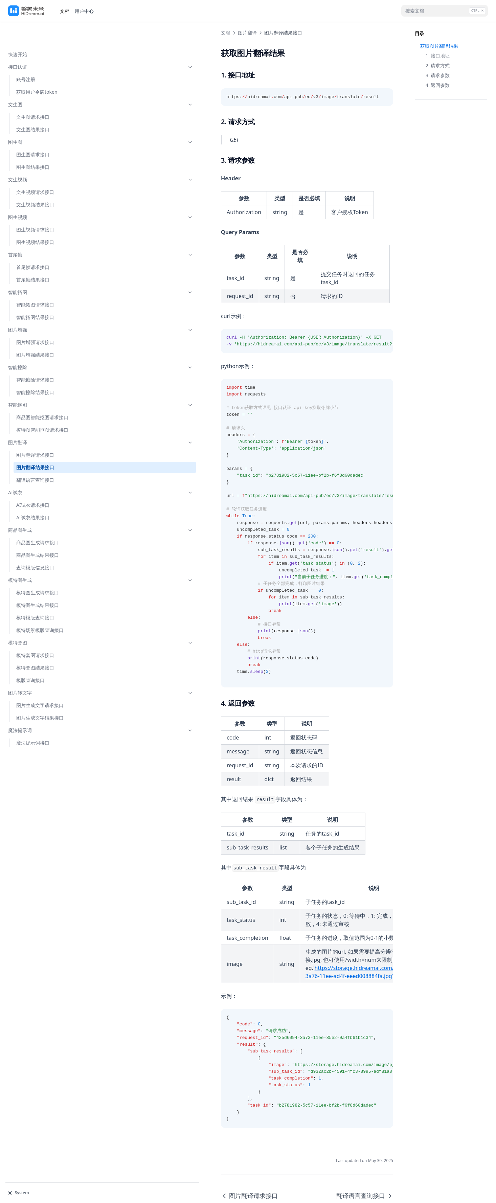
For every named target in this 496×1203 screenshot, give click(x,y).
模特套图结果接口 (35, 646)
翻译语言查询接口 (35, 458)
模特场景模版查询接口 (40, 608)
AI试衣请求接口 (32, 483)
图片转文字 (41, 671)
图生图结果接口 (32, 145)
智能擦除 (41, 345)
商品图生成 (41, 508)
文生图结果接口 (32, 108)
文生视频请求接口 (35, 170)
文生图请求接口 (32, 95)
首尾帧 (41, 233)
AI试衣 (41, 471)
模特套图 (41, 621)
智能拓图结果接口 (35, 295)
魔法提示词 (41, 708)
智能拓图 (41, 270)
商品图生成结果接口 (37, 533)
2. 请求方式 (438, 65)
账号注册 (25, 57)
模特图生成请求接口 (37, 571)
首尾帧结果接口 (32, 258)
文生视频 (41, 158)
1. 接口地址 (438, 55)
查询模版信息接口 (35, 546)
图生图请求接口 (32, 133)
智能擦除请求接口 (35, 358)
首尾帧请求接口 (32, 245)
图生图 (41, 120)
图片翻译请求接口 (35, 433)
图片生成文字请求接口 (40, 683)
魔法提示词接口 (32, 721)
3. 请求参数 (438, 75)
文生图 (41, 83)
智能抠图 (41, 383)
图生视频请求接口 (35, 208)
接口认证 (41, 45)
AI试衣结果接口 (32, 496)
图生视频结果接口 (35, 220)
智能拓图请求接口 (35, 283)
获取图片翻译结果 (439, 46)
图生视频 (41, 195)
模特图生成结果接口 (37, 583)
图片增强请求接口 (35, 320)
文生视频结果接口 (35, 183)
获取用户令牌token (37, 70)
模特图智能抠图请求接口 (42, 408)
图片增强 (41, 308)
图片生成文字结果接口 (40, 696)
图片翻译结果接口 (35, 445)
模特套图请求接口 (35, 633)
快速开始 (17, 32)
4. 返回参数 (438, 85)
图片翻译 (41, 420)
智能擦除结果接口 (35, 370)
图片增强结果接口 (35, 333)
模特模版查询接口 (35, 596)
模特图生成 (41, 558)
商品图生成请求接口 (37, 521)
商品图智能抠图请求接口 (42, 395)
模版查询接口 (30, 658)
